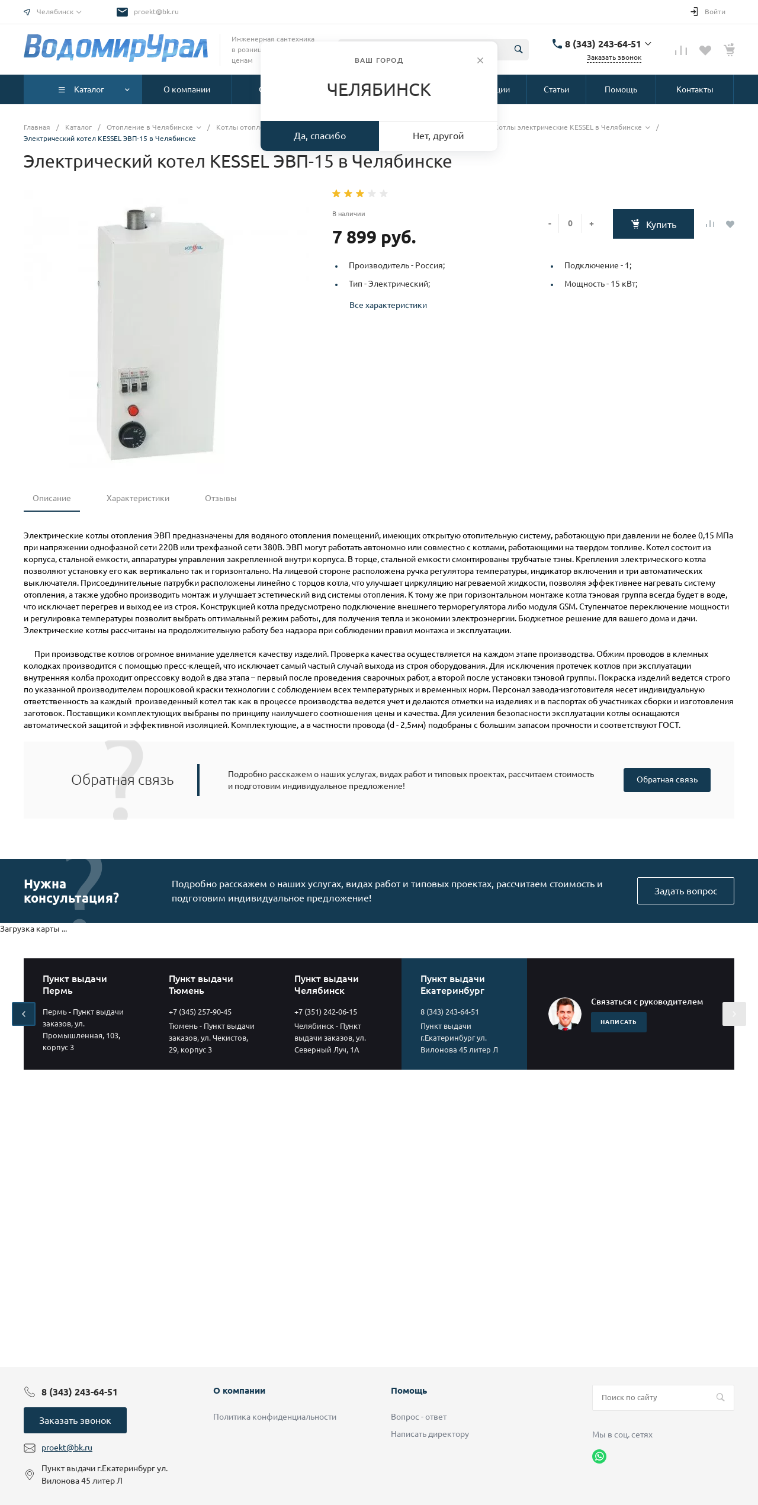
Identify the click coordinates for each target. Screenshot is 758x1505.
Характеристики (138, 498)
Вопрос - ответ (419, 1416)
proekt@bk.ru (156, 11)
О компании (239, 1390)
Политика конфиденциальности (274, 1416)
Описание (52, 498)
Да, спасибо (320, 135)
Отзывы (221, 498)
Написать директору (430, 1434)
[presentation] (24, 1014)
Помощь (409, 1390)
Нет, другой (438, 135)
